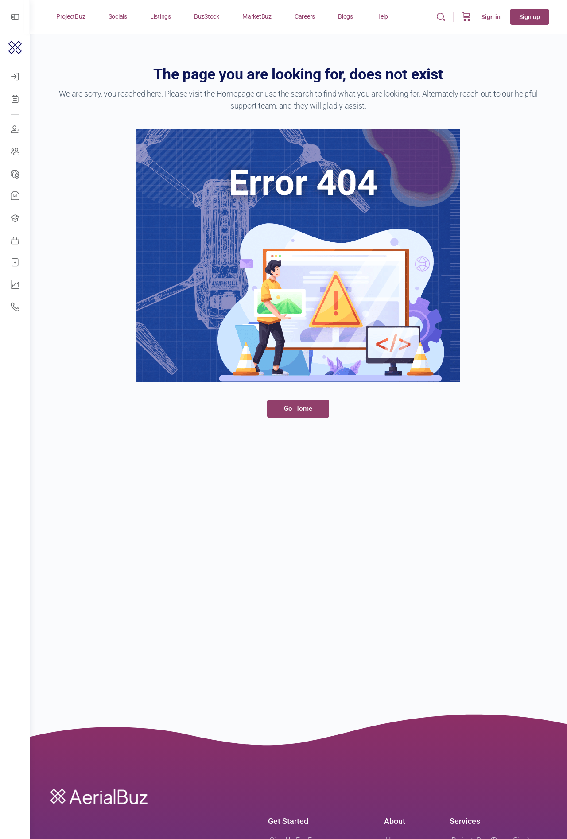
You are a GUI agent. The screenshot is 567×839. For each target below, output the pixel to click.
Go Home (298, 408)
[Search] (441, 17)
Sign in (491, 16)
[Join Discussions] (15, 130)
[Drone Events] (15, 174)
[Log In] (15, 77)
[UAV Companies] (15, 285)
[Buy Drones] (15, 196)
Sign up (529, 16)
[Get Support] (15, 307)
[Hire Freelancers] (15, 263)
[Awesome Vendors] (15, 240)
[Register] (15, 99)
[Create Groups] (15, 152)
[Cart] (466, 17)
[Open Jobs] (15, 218)
